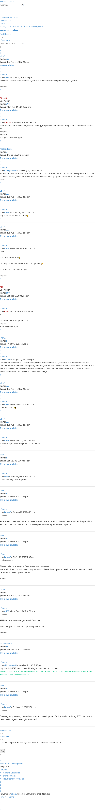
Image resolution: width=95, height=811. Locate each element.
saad (2, 454)
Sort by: (29, 742)
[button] (0, 53)
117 (7, 457)
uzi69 (2, 56)
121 (7, 646)
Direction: (50, 742)
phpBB (14, 794)
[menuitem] (0, 8)
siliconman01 (6, 643)
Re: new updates (9, 110)
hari (1, 287)
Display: (9, 742)
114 (7, 341)
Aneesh (3, 98)
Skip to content (7, 1)
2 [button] (0, 50)
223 (7, 59)
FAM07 (3, 338)
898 (8, 104)
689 (8, 293)
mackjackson (6, 149)
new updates (9, 30)
